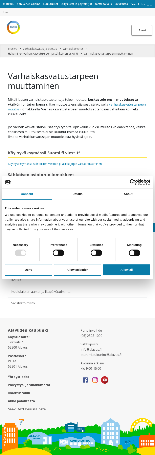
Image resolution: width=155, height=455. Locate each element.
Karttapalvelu (103, 4)
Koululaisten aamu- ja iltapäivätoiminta (40, 291)
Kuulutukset (50, 4)
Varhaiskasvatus (73, 49)
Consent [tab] (27, 194)
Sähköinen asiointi (29, 4)
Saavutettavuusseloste (27, 409)
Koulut (16, 280)
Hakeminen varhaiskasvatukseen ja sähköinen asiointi (43, 53)
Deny (28, 269)
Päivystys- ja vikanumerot (29, 385)
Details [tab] (77, 194)
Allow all (126, 269)
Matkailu (8, 4)
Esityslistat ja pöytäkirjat (76, 4)
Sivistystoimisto (23, 303)
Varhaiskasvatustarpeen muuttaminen (108, 53)
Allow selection (77, 269)
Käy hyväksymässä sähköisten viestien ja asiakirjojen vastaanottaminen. (55, 164)
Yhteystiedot (18, 377)
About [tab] (128, 194)
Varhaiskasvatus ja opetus (40, 49)
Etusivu (12, 49)
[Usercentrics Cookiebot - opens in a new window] (132, 182)
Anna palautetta (21, 401)
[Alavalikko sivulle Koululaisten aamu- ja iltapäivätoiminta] (141, 291)
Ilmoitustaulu (19, 393)
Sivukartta (121, 4)
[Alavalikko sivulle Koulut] (141, 280)
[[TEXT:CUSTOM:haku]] (152, 9)
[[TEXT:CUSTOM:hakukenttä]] (77, 12)
